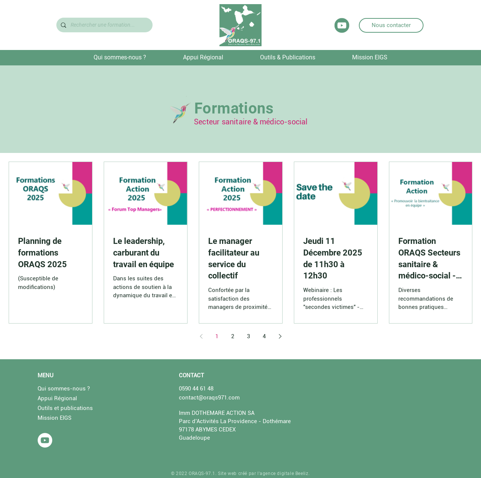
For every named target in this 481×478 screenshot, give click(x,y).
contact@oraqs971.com (209, 397)
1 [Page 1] (216, 336)
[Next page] (280, 336)
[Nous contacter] (391, 25)
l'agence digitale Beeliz (282, 473)
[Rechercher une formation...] (104, 25)
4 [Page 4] (264, 336)
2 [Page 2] (232, 336)
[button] (120, 57)
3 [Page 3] (248, 336)
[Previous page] (201, 336)
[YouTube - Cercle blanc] (45, 440)
